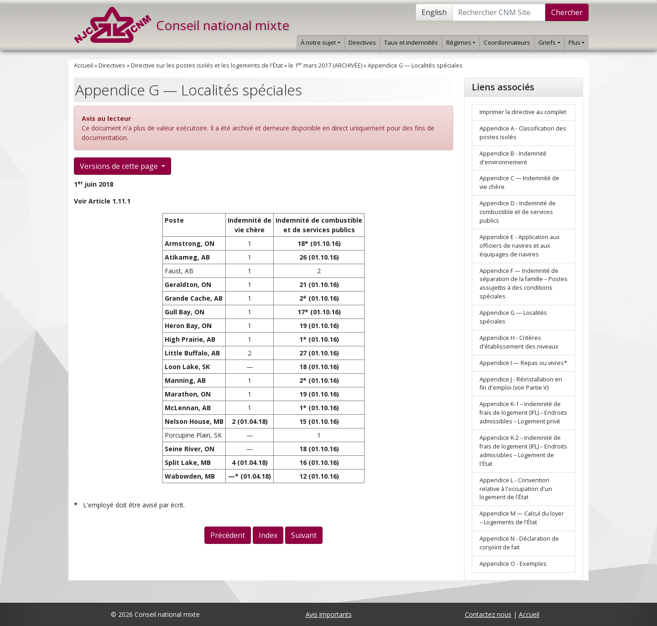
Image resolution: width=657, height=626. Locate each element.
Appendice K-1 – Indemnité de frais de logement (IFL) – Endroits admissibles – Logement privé (523, 412)
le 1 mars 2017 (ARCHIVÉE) (325, 65)
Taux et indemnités (411, 42)
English (434, 12)
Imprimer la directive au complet (523, 112)
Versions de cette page (120, 166)
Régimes (460, 42)
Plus (576, 42)
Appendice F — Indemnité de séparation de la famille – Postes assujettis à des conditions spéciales (524, 284)
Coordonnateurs (507, 42)
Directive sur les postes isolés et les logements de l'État (207, 65)
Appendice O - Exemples (513, 564)
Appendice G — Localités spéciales (415, 65)
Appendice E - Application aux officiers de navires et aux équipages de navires (520, 245)
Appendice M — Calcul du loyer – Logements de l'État (522, 518)
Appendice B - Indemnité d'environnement (513, 158)
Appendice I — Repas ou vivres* (523, 363)
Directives (362, 42)
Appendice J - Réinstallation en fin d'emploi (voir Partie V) (521, 384)
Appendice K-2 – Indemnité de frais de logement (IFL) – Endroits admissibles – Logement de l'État (523, 451)
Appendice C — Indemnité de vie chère (519, 182)
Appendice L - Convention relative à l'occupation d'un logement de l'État (516, 488)
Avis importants (329, 614)
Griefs (549, 42)
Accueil (83, 65)
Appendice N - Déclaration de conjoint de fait (519, 543)
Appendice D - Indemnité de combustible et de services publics (518, 211)
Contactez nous (488, 614)
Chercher (567, 12)
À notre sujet (320, 42)
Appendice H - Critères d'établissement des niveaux (519, 342)
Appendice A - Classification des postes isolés (523, 133)
